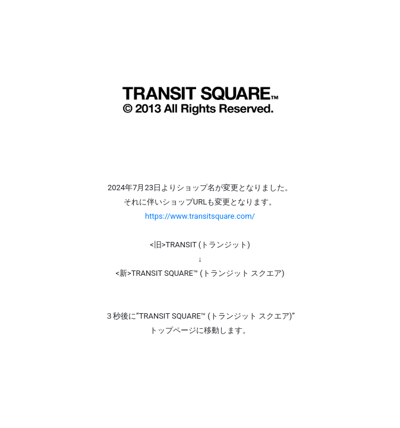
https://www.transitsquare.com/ (200, 216)
